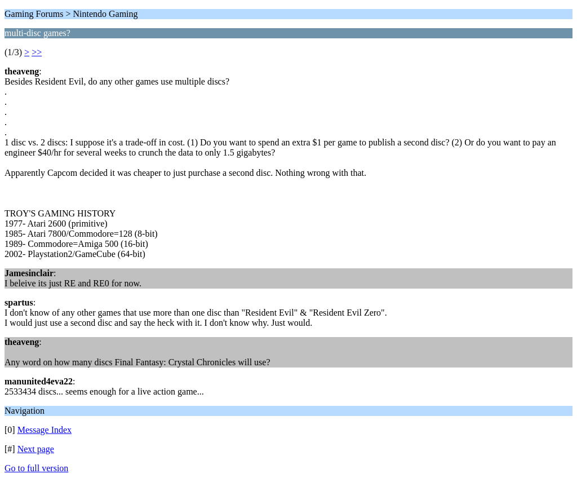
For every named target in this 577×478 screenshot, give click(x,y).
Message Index (44, 430)
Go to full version (36, 468)
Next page (35, 449)
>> (37, 52)
